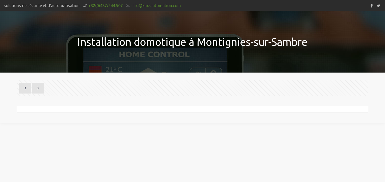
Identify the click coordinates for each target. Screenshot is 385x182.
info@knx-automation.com (156, 5)
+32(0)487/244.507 (105, 5)
